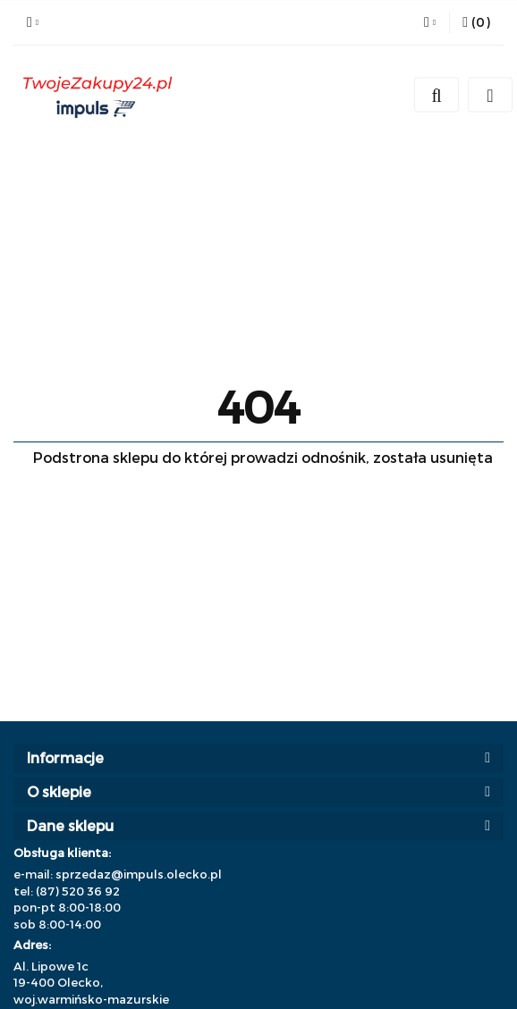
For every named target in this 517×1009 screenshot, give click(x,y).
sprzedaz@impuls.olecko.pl (138, 874)
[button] (476, 22)
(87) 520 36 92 (78, 891)
